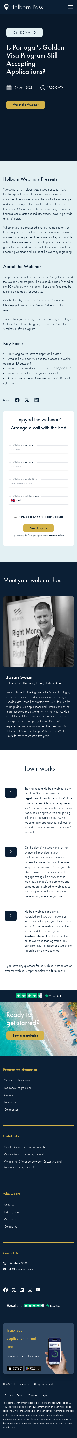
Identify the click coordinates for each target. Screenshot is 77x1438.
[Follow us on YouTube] (38, 1289)
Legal (44, 1395)
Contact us (10, 1226)
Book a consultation (25, 1035)
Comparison (11, 1109)
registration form (35, 798)
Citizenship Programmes (18, 1080)
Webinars (10, 1219)
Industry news (12, 1212)
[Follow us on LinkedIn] (21, 1289)
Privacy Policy (56, 535)
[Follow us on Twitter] (13, 1289)
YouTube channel (36, 936)
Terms (20, 1395)
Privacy (9, 1395)
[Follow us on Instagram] (29, 1289)
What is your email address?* (26, 478)
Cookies (32, 1395)
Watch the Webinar (25, 105)
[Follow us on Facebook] (5, 1289)
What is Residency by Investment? (24, 1154)
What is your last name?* (24, 461)
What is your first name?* (24, 444)
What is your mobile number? (26, 495)
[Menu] (70, 7)
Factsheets (10, 1102)
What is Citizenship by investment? (24, 1147)
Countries (9, 1095)
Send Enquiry (38, 528)
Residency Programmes (17, 1088)
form (54, 971)
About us (9, 1205)
